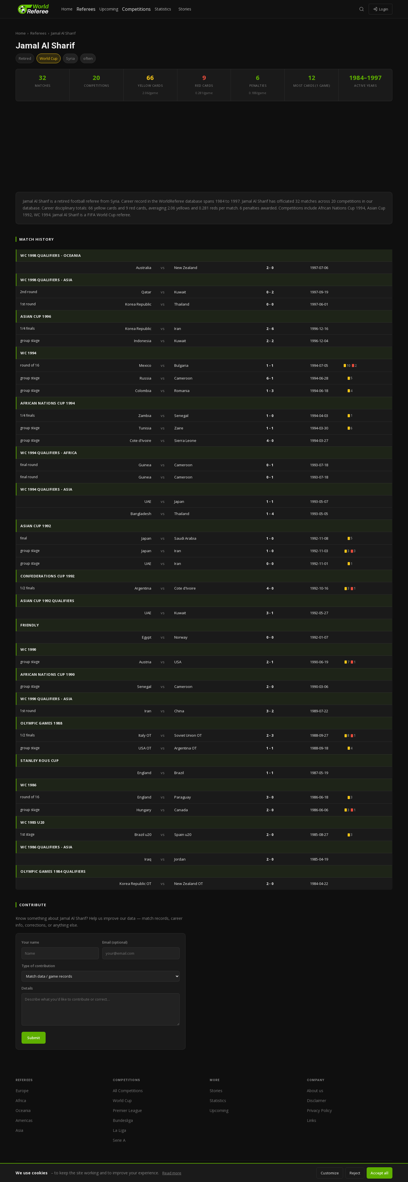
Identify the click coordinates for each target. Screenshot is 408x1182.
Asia (19, 1130)
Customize (330, 1172)
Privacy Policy (319, 1110)
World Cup (122, 1100)
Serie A (119, 1140)
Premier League (127, 1110)
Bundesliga (123, 1120)
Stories (184, 9)
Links (311, 1120)
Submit (33, 1037)
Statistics (163, 9)
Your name (30, 942)
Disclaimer (316, 1100)
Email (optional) (115, 942)
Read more (171, 1172)
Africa (21, 1100)
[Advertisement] (204, 146)
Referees (85, 9)
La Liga (119, 1130)
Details (27, 988)
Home (67, 9)
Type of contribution (38, 965)
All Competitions (128, 1090)
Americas (24, 1120)
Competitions (136, 9)
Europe (22, 1090)
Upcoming (108, 9)
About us (315, 1090)
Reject (355, 1172)
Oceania (23, 1110)
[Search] (361, 9)
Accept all (379, 1172)
